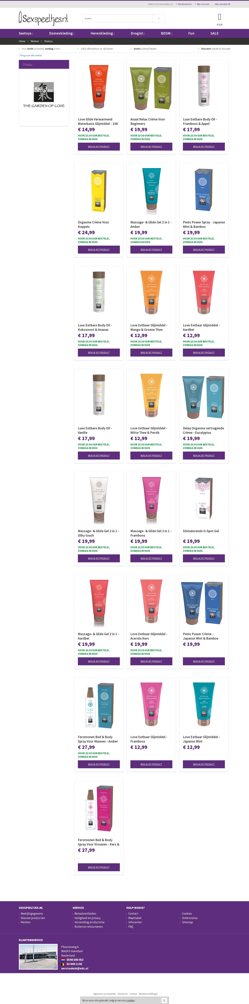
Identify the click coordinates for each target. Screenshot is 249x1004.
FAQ (130, 927)
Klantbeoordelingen (148, 993)
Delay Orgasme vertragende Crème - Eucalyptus (203, 430)
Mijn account (202, 4)
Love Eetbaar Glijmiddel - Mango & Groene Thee (148, 327)
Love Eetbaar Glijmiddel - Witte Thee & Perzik (148, 430)
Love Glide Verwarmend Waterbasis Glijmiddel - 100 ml (98, 121)
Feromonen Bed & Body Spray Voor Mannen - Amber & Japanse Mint (98, 739)
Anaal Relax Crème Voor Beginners (147, 121)
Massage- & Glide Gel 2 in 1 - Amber (151, 224)
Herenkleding (103, 33)
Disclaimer (123, 993)
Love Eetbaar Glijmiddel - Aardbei (201, 327)
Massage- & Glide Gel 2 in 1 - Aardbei (98, 636)
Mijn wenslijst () (221, 4)
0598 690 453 (72, 960)
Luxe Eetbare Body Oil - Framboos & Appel (200, 121)
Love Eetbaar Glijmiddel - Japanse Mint (201, 739)
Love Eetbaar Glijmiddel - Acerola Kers (148, 636)
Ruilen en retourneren (89, 927)
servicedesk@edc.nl (74, 968)
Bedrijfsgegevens (32, 913)
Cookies (187, 913)
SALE (215, 33)
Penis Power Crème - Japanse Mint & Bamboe (200, 636)
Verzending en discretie (89, 922)
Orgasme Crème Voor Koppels (93, 224)
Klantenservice (183, 4)
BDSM (166, 33)
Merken (25, 922)
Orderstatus (190, 918)
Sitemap (187, 922)
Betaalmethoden (85, 913)
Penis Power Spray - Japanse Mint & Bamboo (204, 224)
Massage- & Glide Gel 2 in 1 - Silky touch (98, 533)
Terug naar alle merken (30, 55)
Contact (133, 913)
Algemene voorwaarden (104, 993)
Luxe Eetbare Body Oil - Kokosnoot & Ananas (95, 327)
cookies (130, 1000)
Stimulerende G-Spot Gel (201, 531)
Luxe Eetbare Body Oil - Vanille (95, 430)
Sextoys (26, 33)
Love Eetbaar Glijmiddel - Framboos (148, 739)
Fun (191, 33)
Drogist (138, 33)
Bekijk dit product (99, 146)
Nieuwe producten (33, 918)
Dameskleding (61, 33)
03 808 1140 (71, 964)
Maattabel (135, 918)
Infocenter (135, 922)
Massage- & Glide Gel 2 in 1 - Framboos (151, 533)
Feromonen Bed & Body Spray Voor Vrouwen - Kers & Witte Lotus (98, 842)
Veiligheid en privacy (88, 918)
